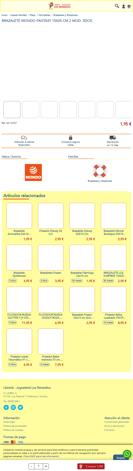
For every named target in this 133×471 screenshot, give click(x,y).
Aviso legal (9, 422)
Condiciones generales (116, 422)
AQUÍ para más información (44, 456)
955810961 (14, 401)
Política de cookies (13, 430)
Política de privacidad (14, 426)
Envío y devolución (114, 426)
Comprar (94, 466)
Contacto (109, 430)
